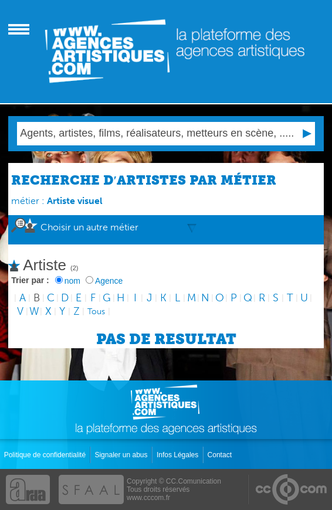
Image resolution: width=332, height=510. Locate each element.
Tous (96, 312)
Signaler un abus (121, 455)
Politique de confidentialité (46, 455)
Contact (221, 455)
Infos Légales (179, 455)
